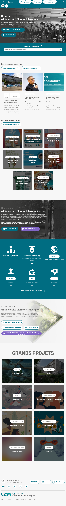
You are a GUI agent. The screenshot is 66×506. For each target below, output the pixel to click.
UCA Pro (34, 482)
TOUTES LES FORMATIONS (13, 30)
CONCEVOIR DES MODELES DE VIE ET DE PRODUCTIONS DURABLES (21, 333)
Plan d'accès (58, 482)
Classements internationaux (11, 255)
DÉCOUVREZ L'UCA (30, 229)
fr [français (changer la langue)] (61, 1)
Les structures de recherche (12, 322)
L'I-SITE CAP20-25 (31, 328)
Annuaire (46, 482)
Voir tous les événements (11, 124)
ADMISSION (8, 35)
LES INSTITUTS (9, 229)
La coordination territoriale (12, 328)
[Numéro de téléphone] (12, 481)
